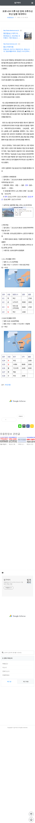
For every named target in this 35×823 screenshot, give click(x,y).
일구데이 (17, 3)
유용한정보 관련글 (10, 527)
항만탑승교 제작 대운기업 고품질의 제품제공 (11, 100)
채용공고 (5, 757)
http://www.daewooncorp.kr (11, 97)
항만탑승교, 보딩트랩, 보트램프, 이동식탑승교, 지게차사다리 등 (11, 104)
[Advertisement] (17, 40)
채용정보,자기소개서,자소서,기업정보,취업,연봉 (13, 676)
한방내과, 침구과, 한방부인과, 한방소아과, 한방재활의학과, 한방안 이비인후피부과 (17, 117)
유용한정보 (10, 17)
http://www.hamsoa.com (10, 111)
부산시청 (7, 478)
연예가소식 (5, 764)
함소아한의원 (8, 114)
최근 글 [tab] (9, 774)
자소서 (4, 760)
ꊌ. (15, 17)
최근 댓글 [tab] (25, 774)
